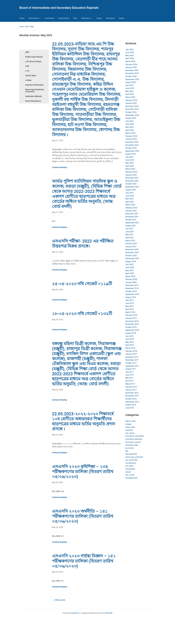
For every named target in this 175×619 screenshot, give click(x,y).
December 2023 (132, 142)
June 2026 (129, 52)
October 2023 (131, 148)
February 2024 (131, 136)
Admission (110, 18)
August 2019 (130, 297)
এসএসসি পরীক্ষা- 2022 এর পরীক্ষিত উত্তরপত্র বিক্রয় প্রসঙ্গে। (82, 244)
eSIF (27, 52)
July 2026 (129, 49)
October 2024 (131, 112)
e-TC (27, 71)
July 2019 (129, 300)
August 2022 (130, 190)
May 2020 (129, 270)
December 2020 (132, 249)
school (128, 472)
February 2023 (131, 172)
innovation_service (133, 442)
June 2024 (129, 124)
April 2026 (129, 58)
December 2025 (132, 70)
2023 (27, 27)
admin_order (130, 421)
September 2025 (132, 79)
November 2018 (132, 324)
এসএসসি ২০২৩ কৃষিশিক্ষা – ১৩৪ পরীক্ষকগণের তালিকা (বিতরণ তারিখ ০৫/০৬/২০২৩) (82, 471)
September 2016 (132, 402)
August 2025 (130, 82)
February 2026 (131, 64)
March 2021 (130, 241)
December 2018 (132, 321)
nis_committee (131, 460)
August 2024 (130, 118)
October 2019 (131, 291)
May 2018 (129, 342)
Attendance (86, 18)
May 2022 (129, 199)
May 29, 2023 (57, 390)
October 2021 (131, 220)
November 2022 (132, 181)
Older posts (58, 600)
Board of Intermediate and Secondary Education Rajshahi (59, 8)
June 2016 (129, 408)
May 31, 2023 (57, 140)
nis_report (129, 466)
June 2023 (129, 160)
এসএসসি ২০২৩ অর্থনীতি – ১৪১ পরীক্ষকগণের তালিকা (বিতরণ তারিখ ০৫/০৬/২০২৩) (82, 516)
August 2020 (130, 261)
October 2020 (131, 255)
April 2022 (129, 202)
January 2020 (131, 282)
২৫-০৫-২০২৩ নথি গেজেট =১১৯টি (82, 283)
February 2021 (131, 243)
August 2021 (130, 226)
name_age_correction (134, 457)
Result (99, 18)
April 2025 (129, 94)
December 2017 (132, 357)
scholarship (130, 469)
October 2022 (131, 184)
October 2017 (131, 363)
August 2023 (130, 154)
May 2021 (129, 234)
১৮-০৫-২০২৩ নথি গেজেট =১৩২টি (82, 313)
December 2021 (132, 214)
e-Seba (28, 80)
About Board (34, 18)
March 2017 (130, 384)
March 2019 (130, 312)
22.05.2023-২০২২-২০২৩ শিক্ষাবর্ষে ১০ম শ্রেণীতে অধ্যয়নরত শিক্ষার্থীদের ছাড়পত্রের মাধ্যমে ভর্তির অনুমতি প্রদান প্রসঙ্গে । (83, 421)
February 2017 (131, 387)
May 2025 (129, 91)
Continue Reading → (60, 167)
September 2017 (132, 366)
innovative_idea (131, 445)
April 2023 (129, 166)
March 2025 (130, 97)
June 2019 (129, 303)
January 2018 (131, 354)
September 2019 (132, 294)
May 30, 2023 (57, 290)
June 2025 (129, 88)
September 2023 (132, 151)
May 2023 (129, 163)
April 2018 (129, 345)
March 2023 (130, 169)
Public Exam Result (34, 57)
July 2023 (129, 157)
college (128, 424)
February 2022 (131, 208)
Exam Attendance (33, 101)
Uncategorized (131, 478)
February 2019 (131, 315)
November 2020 (132, 252)
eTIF (27, 66)
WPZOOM (108, 613)
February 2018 (131, 351)
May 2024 (129, 127)
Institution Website (33, 96)
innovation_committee (134, 436)
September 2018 (132, 330)
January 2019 (131, 318)
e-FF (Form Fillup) (33, 62)
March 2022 (130, 205)
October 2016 (131, 399)
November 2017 (132, 360)
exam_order (130, 427)
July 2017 (129, 372)
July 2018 (129, 336)
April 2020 (129, 273)
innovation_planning (133, 439)
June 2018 (129, 339)
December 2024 (132, 106)
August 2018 (130, 333)
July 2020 (129, 264)
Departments (63, 18)
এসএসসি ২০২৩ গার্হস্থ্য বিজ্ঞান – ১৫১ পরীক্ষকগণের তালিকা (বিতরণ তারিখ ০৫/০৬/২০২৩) (84, 561)
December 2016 (132, 393)
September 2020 (132, 258)
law (126, 451)
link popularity (131, 454)
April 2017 (129, 381)
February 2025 (131, 100)
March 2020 (130, 276)
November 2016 (132, 396)
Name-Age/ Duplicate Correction (34, 91)
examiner (129, 430)
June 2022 (129, 196)
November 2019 (132, 288)
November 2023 (132, 145)
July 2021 (129, 228)
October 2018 (131, 327)
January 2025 (131, 103)
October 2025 (131, 76)
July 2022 (129, 193)
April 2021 (129, 237)
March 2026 (130, 61)
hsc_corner (129, 433)
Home (21, 18)
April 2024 (129, 130)
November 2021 (132, 217)
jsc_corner (129, 448)
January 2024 (131, 139)
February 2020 (131, 279)
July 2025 (129, 85)
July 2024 (129, 121)
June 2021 (129, 232)
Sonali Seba (30, 76)
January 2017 (131, 390)
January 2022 (131, 211)
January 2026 (131, 67)
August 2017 (130, 369)
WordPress (75, 613)
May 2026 (129, 55)
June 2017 (129, 375)
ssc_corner (129, 475)
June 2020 (129, 267)
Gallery (121, 18)
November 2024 (132, 109)
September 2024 (132, 115)
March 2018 (130, 348)
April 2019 (129, 309)
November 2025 (132, 73)
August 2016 (130, 405)
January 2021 (131, 246)
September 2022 (132, 187)
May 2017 (129, 378)
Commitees (49, 18)
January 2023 (131, 175)
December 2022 (132, 178)
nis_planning (130, 463)
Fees (75, 18)
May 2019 (129, 306)
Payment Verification (34, 85)
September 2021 (132, 223)
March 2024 (130, 133)
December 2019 (132, 285)
